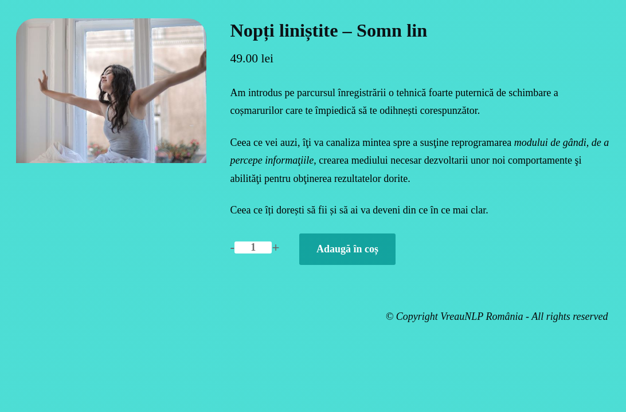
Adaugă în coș (347, 249)
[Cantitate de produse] (253, 247)
